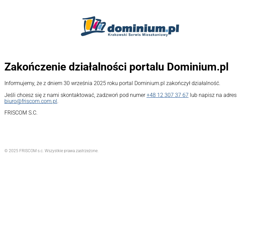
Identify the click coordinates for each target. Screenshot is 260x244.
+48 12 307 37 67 (168, 95)
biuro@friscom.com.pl (30, 101)
